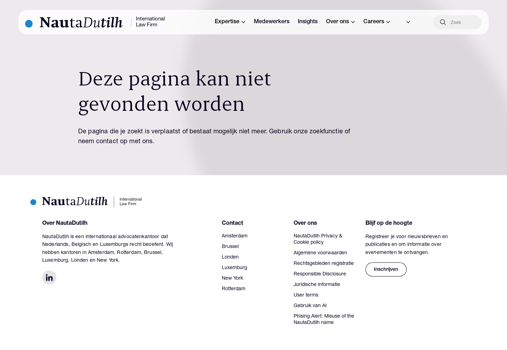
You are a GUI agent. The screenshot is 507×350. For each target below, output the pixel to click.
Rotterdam (233, 289)
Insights (308, 22)
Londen (230, 257)
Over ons (340, 22)
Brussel (230, 246)
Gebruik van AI (310, 306)
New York (232, 278)
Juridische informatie (317, 284)
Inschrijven (386, 269)
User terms (306, 295)
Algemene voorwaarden (320, 253)
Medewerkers (271, 22)
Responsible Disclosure (320, 274)
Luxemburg (234, 268)
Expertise (230, 22)
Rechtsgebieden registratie (324, 263)
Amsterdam (235, 236)
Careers (376, 22)
